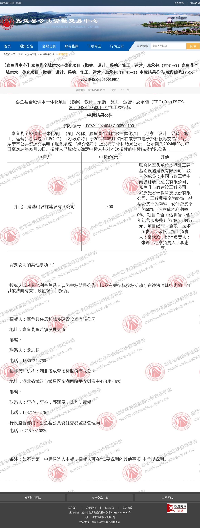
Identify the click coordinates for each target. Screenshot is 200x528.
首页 (7, 46)
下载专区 (94, 46)
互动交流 (12, 55)
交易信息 (49, 46)
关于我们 (91, 507)
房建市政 (63, 54)
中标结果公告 (47, 54)
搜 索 (193, 46)
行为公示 (117, 46)
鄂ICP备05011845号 (120, 512)
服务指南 (72, 46)
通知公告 (26, 46)
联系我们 (72, 507)
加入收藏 (195, 3)
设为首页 (179, 3)
